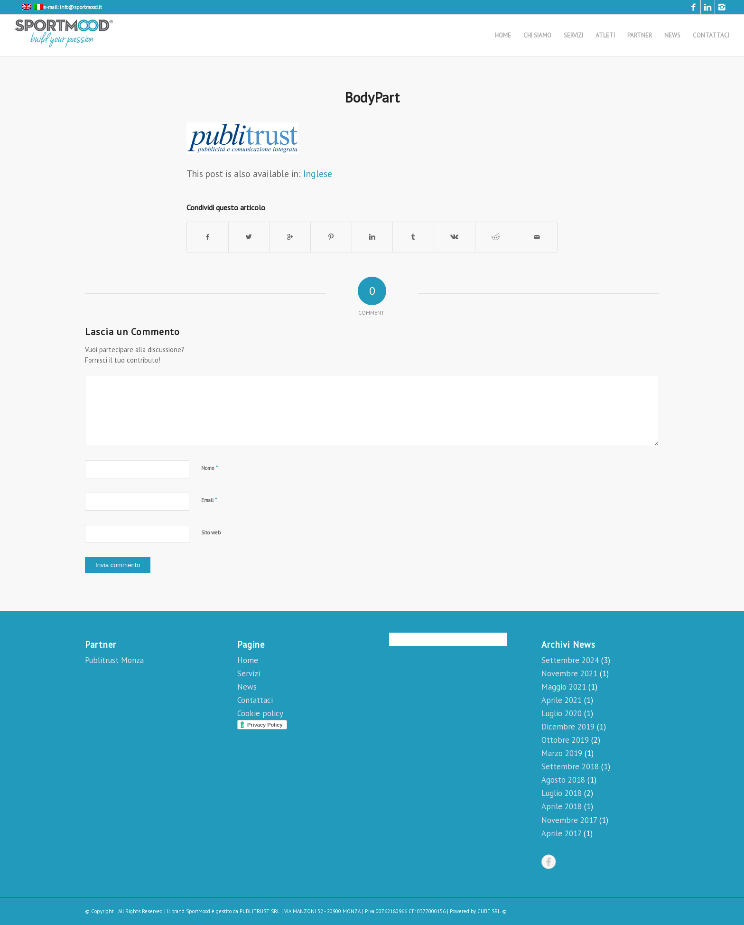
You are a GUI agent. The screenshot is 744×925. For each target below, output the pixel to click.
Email (209, 500)
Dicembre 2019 (568, 726)
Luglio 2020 (561, 713)
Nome (209, 468)
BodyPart (372, 97)
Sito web (211, 532)
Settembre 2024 (570, 660)
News (247, 687)
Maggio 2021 (563, 687)
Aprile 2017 (561, 833)
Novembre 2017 (569, 820)
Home (247, 660)
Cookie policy (260, 713)
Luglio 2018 (561, 793)
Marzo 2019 (561, 753)
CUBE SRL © (492, 911)
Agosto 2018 (563, 780)
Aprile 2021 (561, 700)
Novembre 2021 (569, 673)
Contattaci (255, 700)
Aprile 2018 (561, 806)
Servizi (248, 673)
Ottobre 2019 (565, 740)
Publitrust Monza (114, 660)
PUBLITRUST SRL (260, 911)
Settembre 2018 (570, 766)
